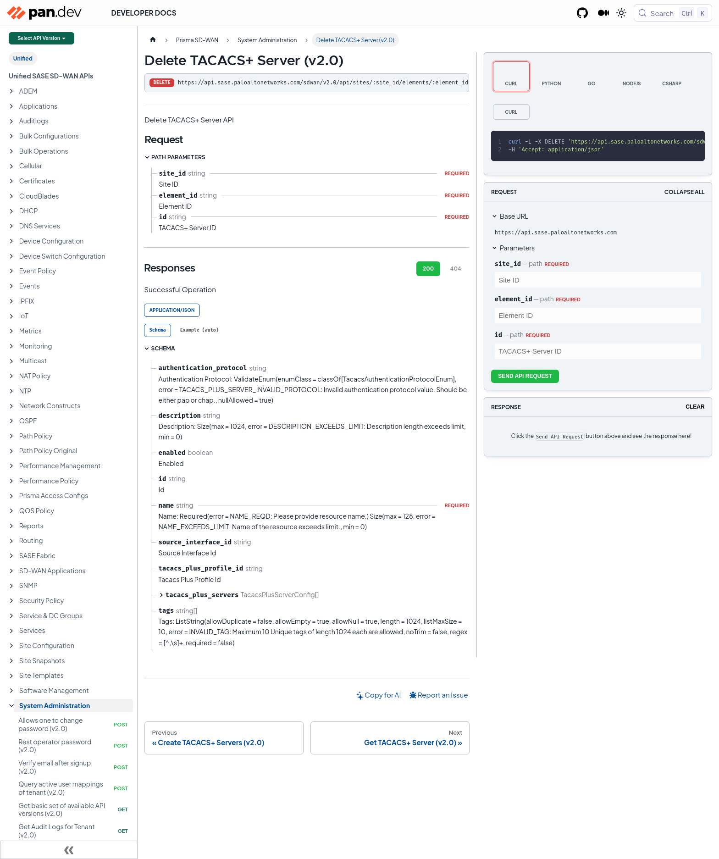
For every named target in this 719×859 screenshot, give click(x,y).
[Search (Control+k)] (673, 13)
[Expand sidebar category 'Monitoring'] (11, 346)
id (498, 335)
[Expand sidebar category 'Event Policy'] (11, 271)
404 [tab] (455, 268)
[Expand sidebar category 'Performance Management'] (11, 466)
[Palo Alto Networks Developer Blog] (603, 13)
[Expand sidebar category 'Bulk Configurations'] (11, 136)
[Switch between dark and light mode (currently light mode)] (621, 13)
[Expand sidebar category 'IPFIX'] (11, 301)
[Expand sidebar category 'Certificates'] (11, 181)
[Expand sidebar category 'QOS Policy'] (11, 511)
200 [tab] (428, 268)
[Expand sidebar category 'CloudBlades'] (11, 196)
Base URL (514, 216)
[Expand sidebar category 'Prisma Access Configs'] (11, 496)
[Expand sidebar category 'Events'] (11, 286)
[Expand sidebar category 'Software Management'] (11, 691)
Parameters (517, 248)
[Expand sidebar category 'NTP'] (11, 391)
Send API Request (525, 376)
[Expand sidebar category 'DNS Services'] (11, 226)
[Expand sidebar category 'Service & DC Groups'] (11, 616)
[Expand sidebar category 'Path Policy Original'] (11, 451)
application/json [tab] (172, 310)
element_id (513, 299)
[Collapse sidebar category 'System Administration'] (11, 706)
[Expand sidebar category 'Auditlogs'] (11, 121)
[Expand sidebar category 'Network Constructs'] (11, 406)
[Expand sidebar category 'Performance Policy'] (11, 481)
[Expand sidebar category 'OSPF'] (11, 421)
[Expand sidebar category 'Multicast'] (11, 361)
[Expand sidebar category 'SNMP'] (11, 586)
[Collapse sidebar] (69, 850)
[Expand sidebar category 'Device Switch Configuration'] (11, 256)
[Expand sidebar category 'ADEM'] (11, 91)
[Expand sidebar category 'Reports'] (11, 526)
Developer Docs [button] (144, 12)
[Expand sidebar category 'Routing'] (11, 541)
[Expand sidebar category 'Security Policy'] (11, 601)
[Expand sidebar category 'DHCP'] (11, 211)
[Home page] (152, 40)
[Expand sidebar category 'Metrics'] (11, 331)
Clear (695, 407)
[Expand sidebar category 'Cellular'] (11, 166)
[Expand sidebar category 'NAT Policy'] (11, 376)
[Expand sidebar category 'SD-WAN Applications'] (11, 571)
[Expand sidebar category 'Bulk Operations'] (11, 151)
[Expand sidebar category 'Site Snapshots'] (11, 661)
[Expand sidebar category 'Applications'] (11, 106)
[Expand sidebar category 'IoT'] (11, 316)
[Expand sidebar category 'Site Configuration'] (11, 646)
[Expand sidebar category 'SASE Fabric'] (11, 556)
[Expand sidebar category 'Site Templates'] (11, 676)
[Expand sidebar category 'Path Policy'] (11, 436)
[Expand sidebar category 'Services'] (11, 631)
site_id (508, 264)
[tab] (157, 330)
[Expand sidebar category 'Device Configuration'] (11, 241)
